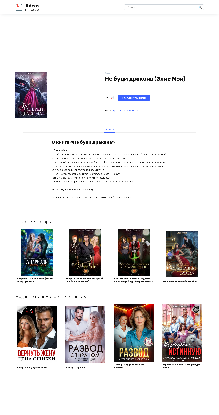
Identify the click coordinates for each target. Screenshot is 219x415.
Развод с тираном (77, 374)
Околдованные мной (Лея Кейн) (178, 286)
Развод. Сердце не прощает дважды (132, 372)
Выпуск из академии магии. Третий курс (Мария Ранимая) (84, 286)
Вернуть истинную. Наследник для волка (182, 372)
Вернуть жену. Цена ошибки (35, 374)
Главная (108, 73)
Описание (110, 130)
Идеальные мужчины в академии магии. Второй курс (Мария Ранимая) (133, 284)
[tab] (109, 130)
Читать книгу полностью (122, 97)
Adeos (32, 6)
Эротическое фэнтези (126, 109)
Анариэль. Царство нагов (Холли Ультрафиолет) (33, 286)
